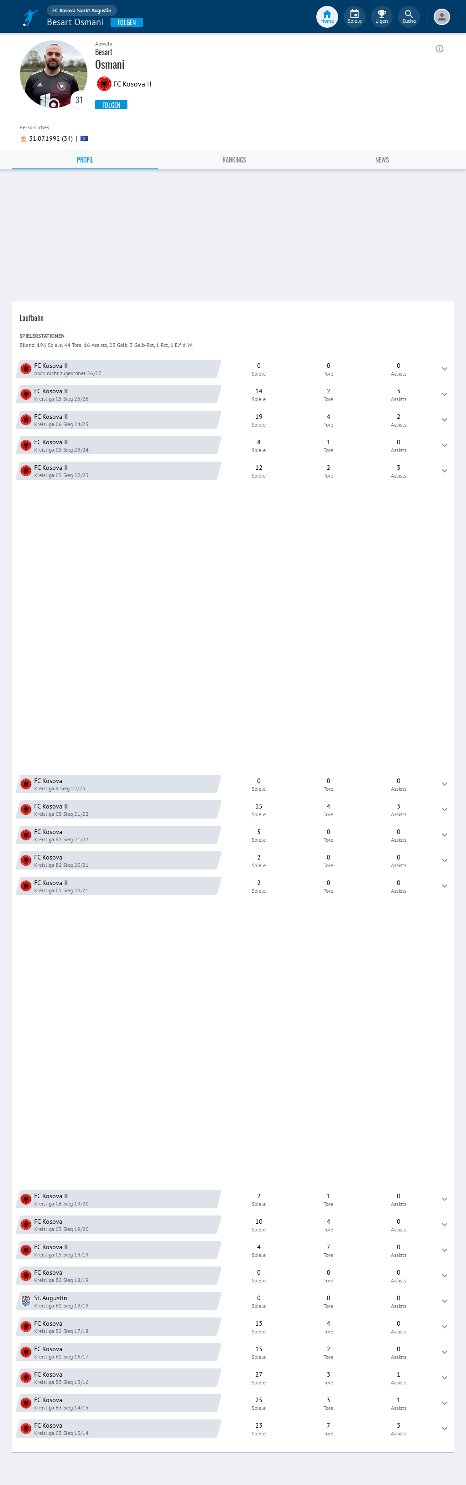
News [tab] (382, 159)
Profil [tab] (85, 159)
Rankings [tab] (234, 159)
